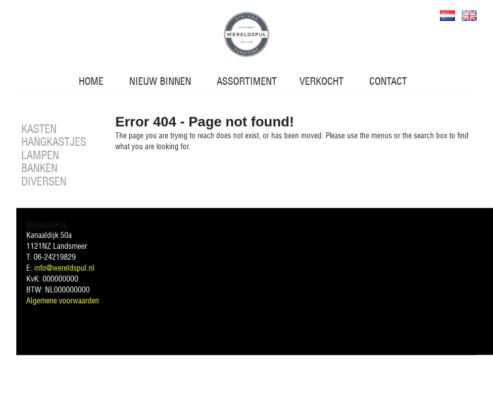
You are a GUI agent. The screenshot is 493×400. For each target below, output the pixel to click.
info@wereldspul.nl (64, 268)
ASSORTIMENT (247, 81)
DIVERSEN (43, 181)
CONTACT (388, 81)
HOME (91, 81)
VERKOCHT (321, 81)
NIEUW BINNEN (160, 81)
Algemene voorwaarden (62, 300)
